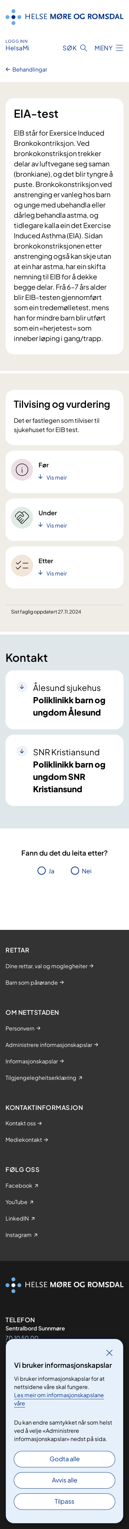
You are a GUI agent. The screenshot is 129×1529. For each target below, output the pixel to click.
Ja (51, 871)
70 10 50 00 (22, 1337)
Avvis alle (64, 1480)
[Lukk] (109, 1352)
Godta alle (65, 1459)
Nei (87, 871)
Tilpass (64, 1501)
